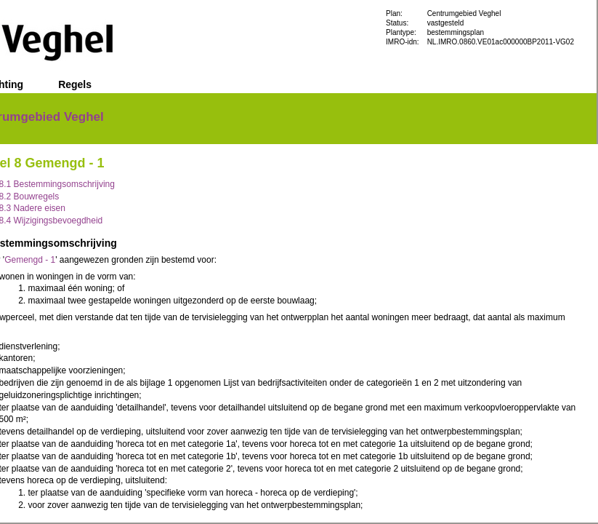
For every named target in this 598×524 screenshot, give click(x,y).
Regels (75, 84)
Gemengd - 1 (29, 260)
